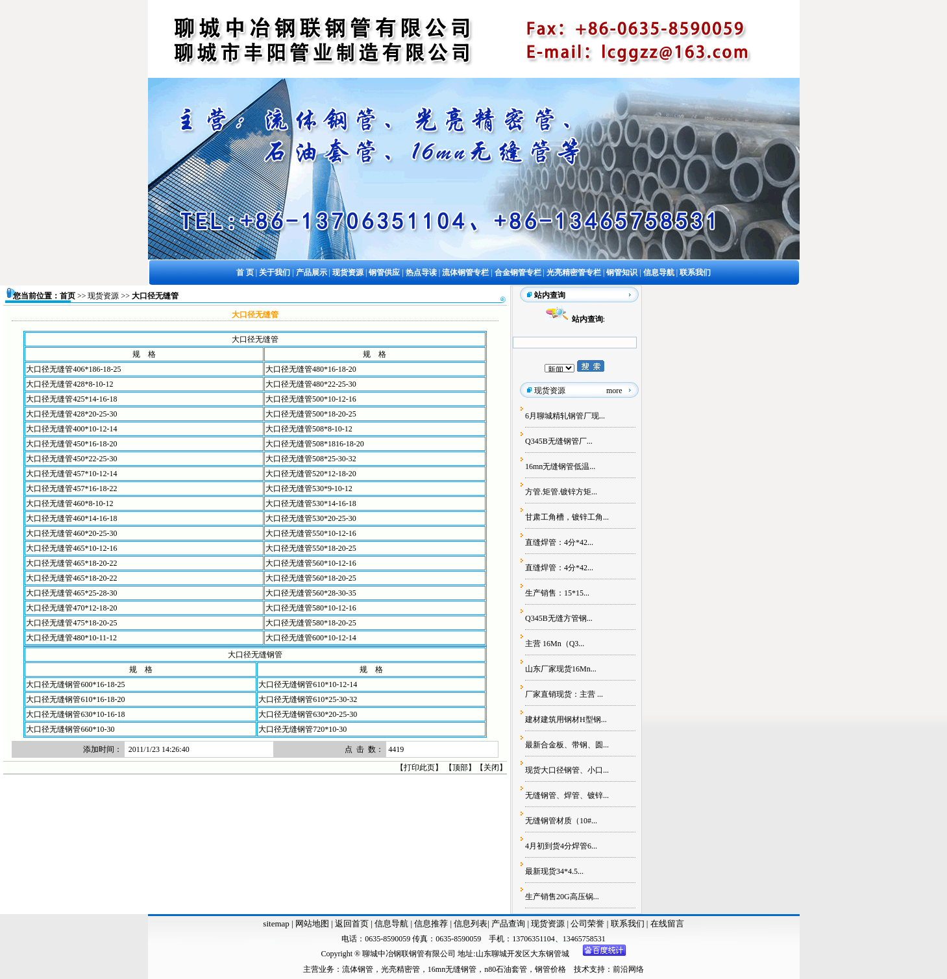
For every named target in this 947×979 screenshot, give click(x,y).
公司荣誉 (588, 923)
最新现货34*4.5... (554, 871)
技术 (581, 969)
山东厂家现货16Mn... (560, 668)
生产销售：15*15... (557, 593)
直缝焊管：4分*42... (559, 542)
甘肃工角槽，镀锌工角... (567, 517)
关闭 (491, 767)
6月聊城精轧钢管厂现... (565, 415)
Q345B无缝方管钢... (559, 618)
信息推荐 (430, 923)
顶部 (460, 767)
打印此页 (419, 767)
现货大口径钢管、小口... (567, 770)
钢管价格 (550, 969)
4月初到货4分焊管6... (561, 846)
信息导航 (391, 923)
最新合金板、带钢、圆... (567, 744)
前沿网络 (628, 969)
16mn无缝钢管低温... (560, 466)
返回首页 (351, 923)
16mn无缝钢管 (452, 969)
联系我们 (628, 923)
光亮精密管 (400, 969)
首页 (67, 295)
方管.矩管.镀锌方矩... (561, 491)
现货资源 (103, 295)
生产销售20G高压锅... (562, 896)
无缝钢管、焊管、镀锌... (567, 795)
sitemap (276, 923)
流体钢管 (357, 969)
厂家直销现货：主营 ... (564, 694)
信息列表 (470, 923)
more (614, 390)
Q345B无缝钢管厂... (559, 441)
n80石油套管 (505, 969)
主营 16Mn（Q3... (554, 643)
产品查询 (509, 923)
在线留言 (667, 923)
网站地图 (312, 923)
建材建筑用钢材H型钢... (566, 719)
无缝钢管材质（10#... (561, 820)
